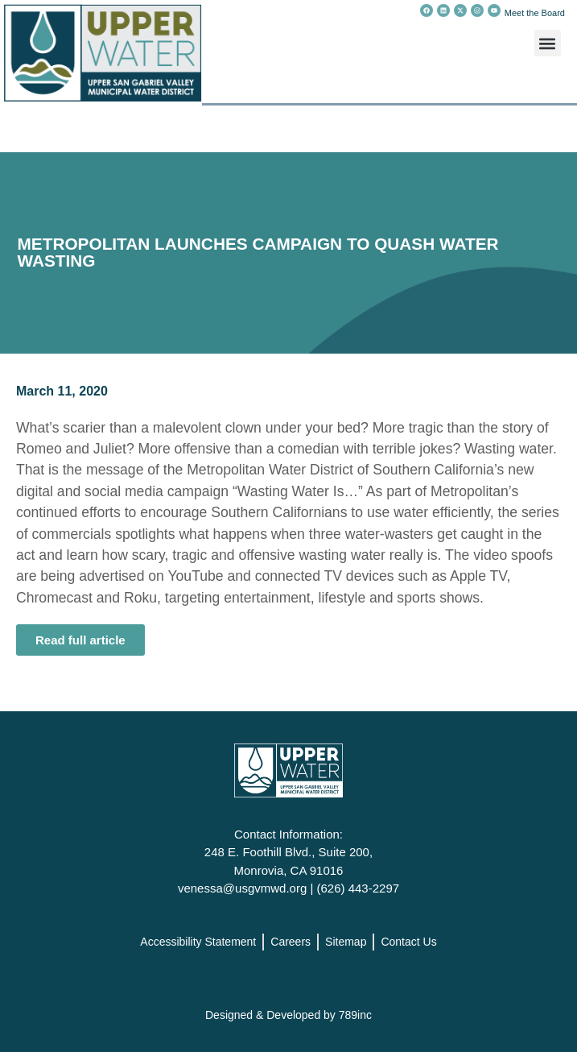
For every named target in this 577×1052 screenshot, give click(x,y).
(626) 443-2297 (357, 888)
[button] (547, 43)
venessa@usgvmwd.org (242, 888)
